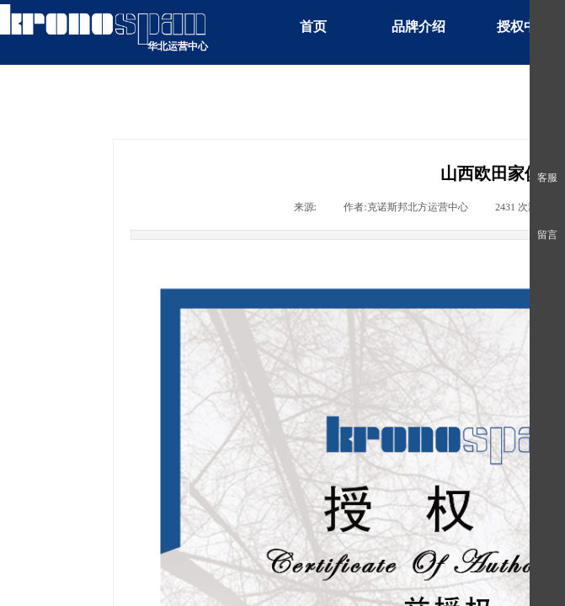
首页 (313, 26)
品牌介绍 (418, 26)
